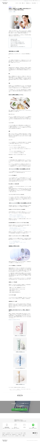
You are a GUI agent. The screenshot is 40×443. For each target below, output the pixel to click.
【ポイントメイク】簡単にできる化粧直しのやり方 (18, 43)
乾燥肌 (10, 290)
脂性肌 (10, 287)
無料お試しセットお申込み (19, 409)
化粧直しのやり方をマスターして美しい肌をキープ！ (18, 46)
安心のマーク (24, 434)
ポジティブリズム (30, 0)
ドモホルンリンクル (26, 0)
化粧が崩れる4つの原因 (14, 39)
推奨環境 (3, 434)
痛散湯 (33, 0)
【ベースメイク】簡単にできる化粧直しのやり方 (17, 42)
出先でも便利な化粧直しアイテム (15, 40)
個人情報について (20, 434)
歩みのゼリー (36, 0)
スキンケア (10, 11)
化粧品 (14, 11)
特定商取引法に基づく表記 (8, 434)
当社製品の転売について (14, 434)
